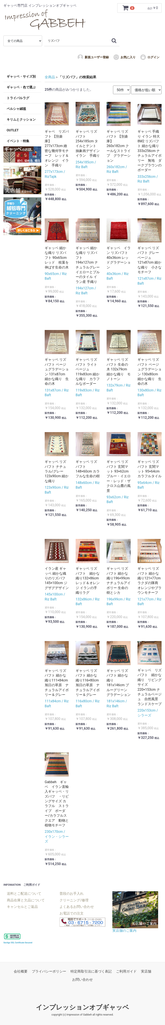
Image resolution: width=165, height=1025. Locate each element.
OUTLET (13, 130)
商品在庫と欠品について (26, 900)
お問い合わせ (82, 979)
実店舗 (146, 971)
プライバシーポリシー (49, 971)
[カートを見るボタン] (129, 7)
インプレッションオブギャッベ (82, 1007)
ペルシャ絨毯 (16, 109)
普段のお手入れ (72, 894)
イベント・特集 (18, 141)
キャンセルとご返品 (22, 907)
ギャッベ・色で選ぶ (21, 87)
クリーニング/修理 (74, 900)
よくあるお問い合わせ (77, 907)
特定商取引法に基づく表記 (91, 971)
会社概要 (21, 971)
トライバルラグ (18, 98)
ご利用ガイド (126, 971)
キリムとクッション (21, 119)
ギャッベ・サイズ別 (21, 76)
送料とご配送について (24, 894)
